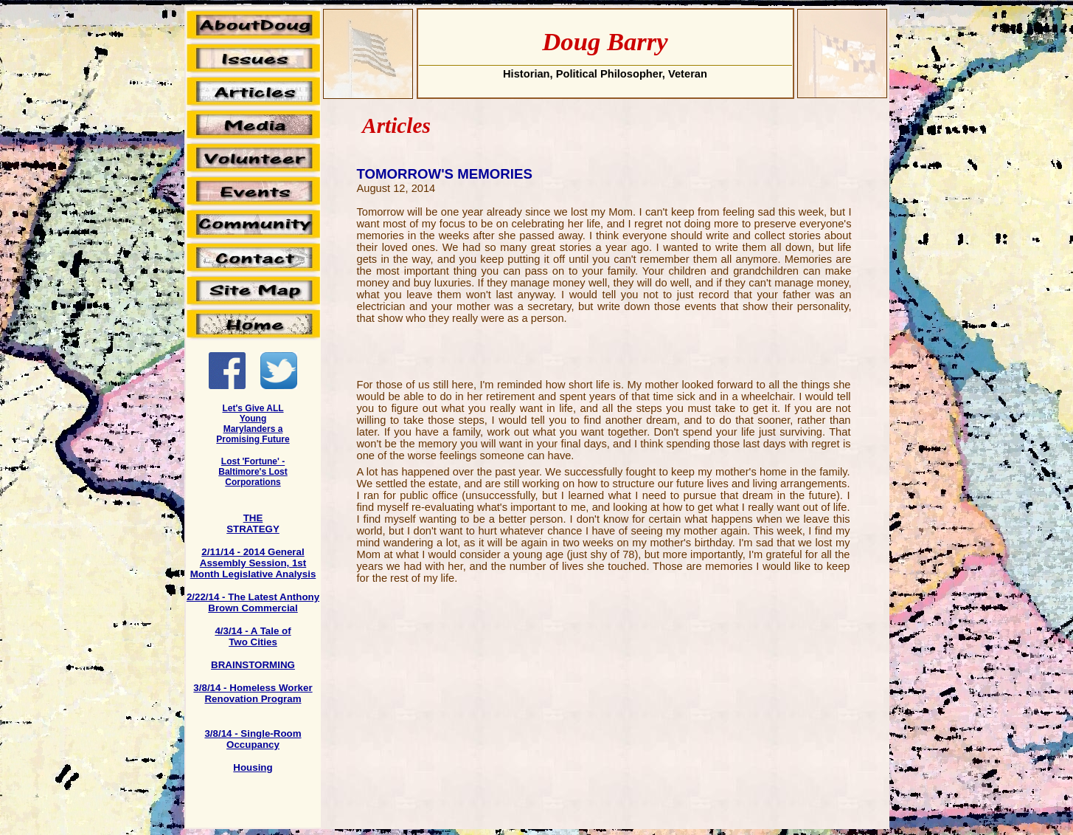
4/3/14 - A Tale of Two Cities (253, 636)
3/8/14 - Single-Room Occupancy (252, 739)
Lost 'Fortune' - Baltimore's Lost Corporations (253, 471)
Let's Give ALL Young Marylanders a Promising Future (252, 423)
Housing (252, 767)
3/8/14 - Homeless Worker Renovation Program (252, 693)
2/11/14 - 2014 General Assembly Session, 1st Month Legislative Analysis (253, 563)
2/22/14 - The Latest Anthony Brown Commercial (253, 602)
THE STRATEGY (252, 523)
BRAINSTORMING (253, 664)
